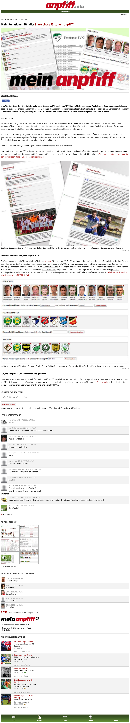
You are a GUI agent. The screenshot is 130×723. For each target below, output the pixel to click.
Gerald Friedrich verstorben (24, 670)
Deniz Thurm (10, 600)
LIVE (14, 718)
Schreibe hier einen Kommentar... (65, 398)
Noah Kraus (10, 587)
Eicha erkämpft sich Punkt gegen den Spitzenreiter (26, 658)
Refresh (123, 14)
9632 (4, 612)
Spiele (90, 718)
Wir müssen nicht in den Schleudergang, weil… (23, 700)
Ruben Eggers (11, 607)
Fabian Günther (12, 580)
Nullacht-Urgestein (21, 668)
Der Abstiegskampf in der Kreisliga (23, 681)
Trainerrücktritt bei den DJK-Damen (24, 644)
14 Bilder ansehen (9, 566)
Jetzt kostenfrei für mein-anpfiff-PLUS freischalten (16, 629)
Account (48, 261)
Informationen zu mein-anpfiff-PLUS (16, 624)
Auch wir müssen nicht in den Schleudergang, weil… (25, 685)
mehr (116, 718)
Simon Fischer (11, 594)
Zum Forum (7, 514)
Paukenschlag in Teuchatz (23, 641)
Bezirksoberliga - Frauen (23, 655)
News (39, 718)
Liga (65, 718)
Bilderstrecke (102, 382)
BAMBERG (65, 11)
